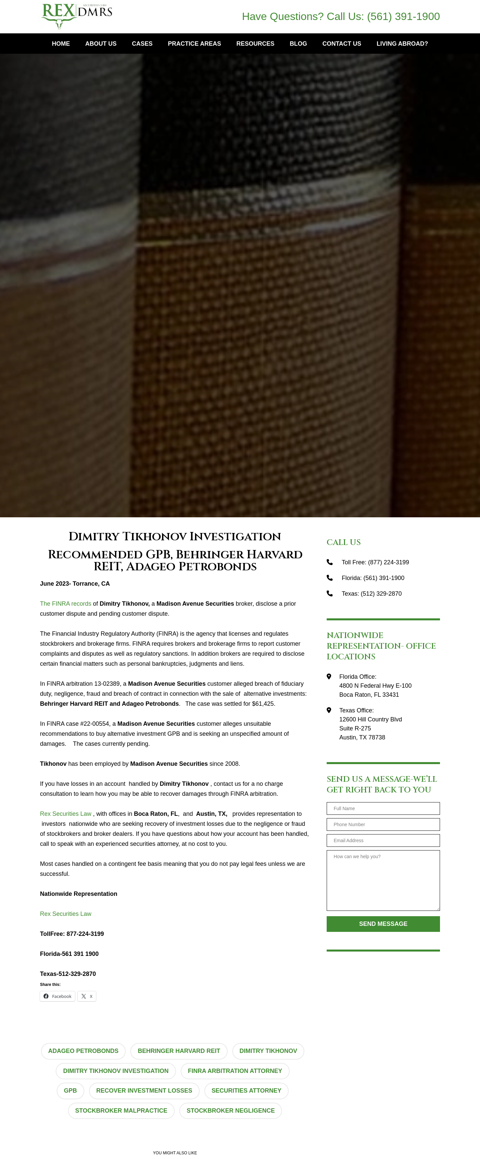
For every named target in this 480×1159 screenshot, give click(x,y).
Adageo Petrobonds (83, 1051)
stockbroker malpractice (121, 1110)
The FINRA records (65, 603)
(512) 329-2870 (381, 593)
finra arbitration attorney (235, 1071)
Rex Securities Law (65, 813)
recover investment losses (144, 1090)
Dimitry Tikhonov (268, 1051)
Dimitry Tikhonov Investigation (116, 1071)
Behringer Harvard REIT (179, 1051)
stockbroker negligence (231, 1110)
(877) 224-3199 (388, 562)
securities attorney (247, 1090)
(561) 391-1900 (403, 16)
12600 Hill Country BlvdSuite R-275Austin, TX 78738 (370, 728)
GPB (70, 1090)
